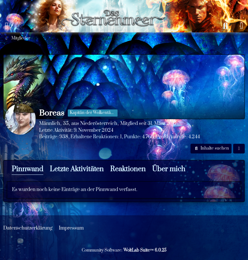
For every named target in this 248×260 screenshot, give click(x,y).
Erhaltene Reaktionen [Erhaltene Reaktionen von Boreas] (94, 137)
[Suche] (225, 25)
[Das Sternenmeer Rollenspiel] (116, 6)
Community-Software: (124, 250)
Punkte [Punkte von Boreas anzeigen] (132, 137)
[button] (211, 148)
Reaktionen (128, 169)
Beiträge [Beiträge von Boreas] (48, 137)
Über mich (168, 169)
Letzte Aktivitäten (77, 169)
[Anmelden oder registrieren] (241, 26)
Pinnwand (27, 169)
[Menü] (6, 25)
